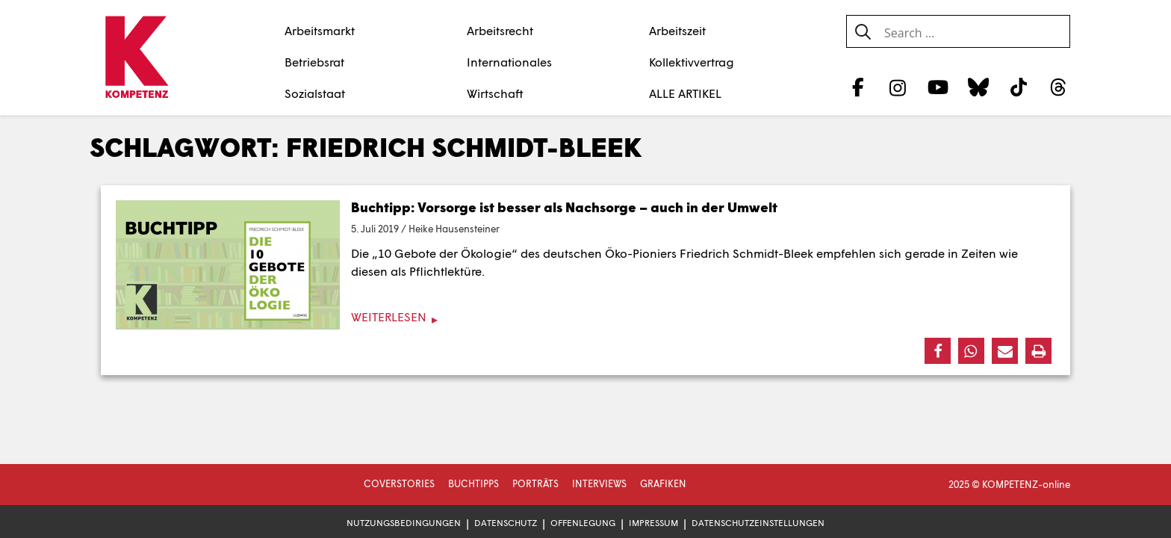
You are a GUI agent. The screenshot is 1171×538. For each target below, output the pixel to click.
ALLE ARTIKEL (685, 93)
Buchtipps (473, 483)
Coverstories (399, 483)
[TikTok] (1018, 86)
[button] (938, 351)
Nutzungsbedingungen (404, 522)
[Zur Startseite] (136, 58)
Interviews (599, 483)
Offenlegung (582, 522)
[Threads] (1058, 86)
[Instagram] (898, 86)
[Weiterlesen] (585, 317)
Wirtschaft (495, 93)
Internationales (509, 62)
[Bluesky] (978, 86)
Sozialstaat (315, 93)
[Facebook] (857, 86)
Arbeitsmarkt (320, 30)
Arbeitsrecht (500, 30)
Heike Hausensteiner (454, 229)
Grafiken (663, 483)
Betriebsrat (314, 62)
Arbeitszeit (677, 30)
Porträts (535, 483)
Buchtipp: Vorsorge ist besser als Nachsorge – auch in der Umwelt (564, 207)
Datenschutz (505, 522)
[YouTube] (938, 86)
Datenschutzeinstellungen (758, 522)
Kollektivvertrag (691, 62)
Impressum (653, 522)
